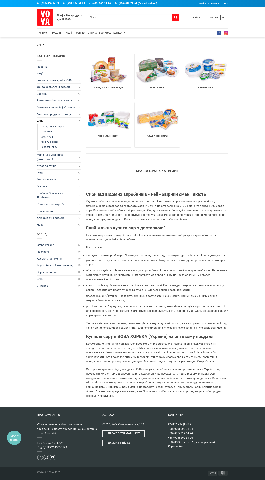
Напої (40, 224)
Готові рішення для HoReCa (54, 80)
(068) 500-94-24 (50, 3)
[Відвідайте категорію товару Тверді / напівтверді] (108, 76)
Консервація (45, 211)
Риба (40, 172)
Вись (40, 278)
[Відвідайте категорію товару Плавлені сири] (157, 124)
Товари (57, 33)
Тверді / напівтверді (52, 126)
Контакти (119, 33)
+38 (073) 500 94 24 (180, 437)
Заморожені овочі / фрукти (54, 100)
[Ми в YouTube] (52, 457)
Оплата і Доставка (99, 33)
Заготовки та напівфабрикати (56, 107)
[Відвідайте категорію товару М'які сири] (157, 76)
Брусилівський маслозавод (55, 265)
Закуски (42, 93)
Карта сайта (176, 446)
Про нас (43, 33)
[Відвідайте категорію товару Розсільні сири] (108, 124)
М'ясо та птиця (46, 166)
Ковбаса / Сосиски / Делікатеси (50, 195)
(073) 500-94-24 (101, 3)
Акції (69, 33)
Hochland (43, 251)
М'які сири (46, 131)
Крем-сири (46, 136)
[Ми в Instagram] (46, 457)
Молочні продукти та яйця (54, 114)
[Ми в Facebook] (40, 457)
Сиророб (42, 285)
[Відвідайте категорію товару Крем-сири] (205, 76)
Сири (40, 120)
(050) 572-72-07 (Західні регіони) (138, 3)
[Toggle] (79, 80)
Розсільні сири (49, 141)
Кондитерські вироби (51, 204)
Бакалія (42, 186)
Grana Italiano (45, 245)
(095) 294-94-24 (76, 3)
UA (225, 3)
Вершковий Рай (47, 272)
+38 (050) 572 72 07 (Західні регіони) (191, 442)
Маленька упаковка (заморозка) (50, 157)
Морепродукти (46, 179)
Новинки (79, 33)
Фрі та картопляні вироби (53, 87)
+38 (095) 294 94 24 (180, 433)
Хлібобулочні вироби (50, 218)
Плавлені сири (48, 146)
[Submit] (175, 17)
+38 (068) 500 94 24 (180, 429)
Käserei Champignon (49, 258)
